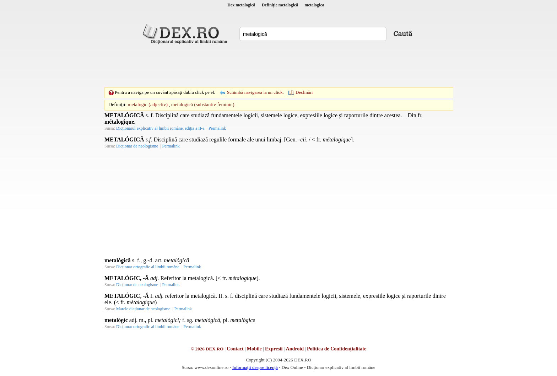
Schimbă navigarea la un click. (255, 92)
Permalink (217, 128)
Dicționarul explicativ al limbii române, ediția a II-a (160, 128)
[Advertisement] (278, 66)
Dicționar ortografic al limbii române (147, 266)
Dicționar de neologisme (137, 146)
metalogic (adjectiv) (148, 104)
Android (295, 348)
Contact (235, 348)
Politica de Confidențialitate (336, 348)
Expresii (274, 348)
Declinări (304, 92)
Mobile (254, 348)
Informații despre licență (255, 367)
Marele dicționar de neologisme (143, 308)
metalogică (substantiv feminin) (202, 104)
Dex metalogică (241, 4)
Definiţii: (117, 104)
